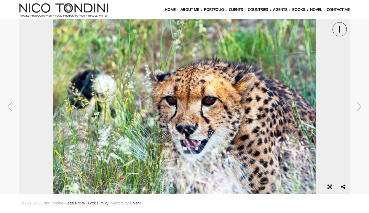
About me (189, 9)
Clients (236, 9)
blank (136, 203)
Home (170, 9)
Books (298, 9)
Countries (258, 9)
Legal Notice (75, 203)
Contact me (338, 9)
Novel (316, 9)
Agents (280, 9)
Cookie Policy (98, 203)
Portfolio (214, 9)
